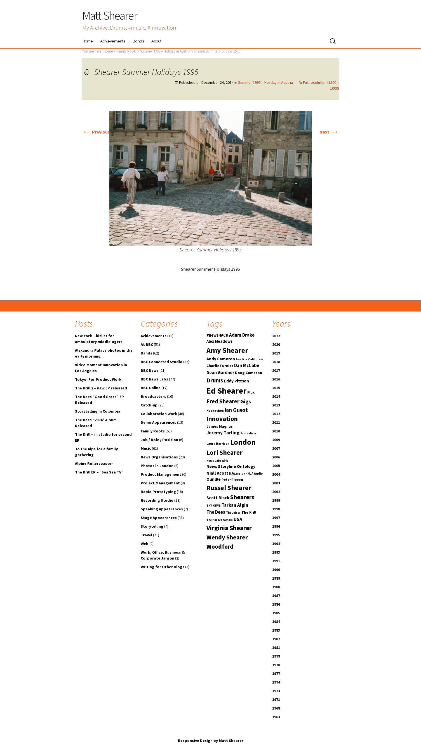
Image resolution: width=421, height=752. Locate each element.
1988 (276, 586)
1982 (276, 638)
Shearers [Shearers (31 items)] (242, 497)
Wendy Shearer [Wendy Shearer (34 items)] (227, 537)
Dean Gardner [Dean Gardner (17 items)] (220, 372)
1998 (276, 508)
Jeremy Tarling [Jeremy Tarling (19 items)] (222, 433)
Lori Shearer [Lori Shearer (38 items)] (224, 452)
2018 (276, 361)
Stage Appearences (159, 517)
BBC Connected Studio (161, 361)
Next (329, 132)
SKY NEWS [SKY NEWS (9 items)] (213, 506)
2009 (276, 439)
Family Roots (153, 431)
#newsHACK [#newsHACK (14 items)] (217, 335)
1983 (276, 630)
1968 (276, 708)
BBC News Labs (154, 379)
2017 (276, 370)
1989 (276, 578)
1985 (276, 612)
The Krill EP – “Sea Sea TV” (99, 472)
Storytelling (152, 526)
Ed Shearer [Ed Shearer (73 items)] (226, 390)
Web (145, 543)
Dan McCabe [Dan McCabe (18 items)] (246, 365)
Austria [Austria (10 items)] (241, 359)
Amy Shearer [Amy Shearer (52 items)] (227, 350)
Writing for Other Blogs (162, 566)
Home (88, 41)
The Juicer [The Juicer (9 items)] (233, 513)
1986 (276, 604)
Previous (96, 132)
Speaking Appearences (162, 508)
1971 (276, 699)
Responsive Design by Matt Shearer (210, 740)
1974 (276, 682)
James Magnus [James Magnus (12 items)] (219, 426)
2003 (276, 483)
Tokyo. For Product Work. (99, 379)
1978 (276, 664)
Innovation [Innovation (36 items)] (222, 419)
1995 (276, 534)
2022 (276, 335)
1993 (276, 552)
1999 (276, 500)
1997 (276, 517)
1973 (276, 690)
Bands (138, 41)
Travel (146, 534)
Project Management (160, 483)
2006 (276, 457)
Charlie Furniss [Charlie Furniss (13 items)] (219, 365)
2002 (276, 491)
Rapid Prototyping (158, 491)
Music (146, 448)
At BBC (147, 344)
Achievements (112, 41)
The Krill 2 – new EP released (101, 388)
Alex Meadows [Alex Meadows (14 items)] (219, 341)
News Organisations (159, 457)
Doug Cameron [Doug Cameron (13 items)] (248, 372)
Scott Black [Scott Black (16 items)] (217, 497)
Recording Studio (157, 500)
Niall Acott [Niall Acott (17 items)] (217, 473)
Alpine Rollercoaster (94, 463)
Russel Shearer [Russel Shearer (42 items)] (228, 487)
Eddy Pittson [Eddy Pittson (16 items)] (236, 381)
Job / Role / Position (159, 439)
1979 (276, 656)
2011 (276, 422)
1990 (276, 569)
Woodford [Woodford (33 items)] (220, 546)
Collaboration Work (159, 413)
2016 (276, 379)
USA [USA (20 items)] (238, 519)
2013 (276, 405)
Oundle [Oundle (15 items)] (213, 479)
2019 (276, 353)
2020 (276, 344)
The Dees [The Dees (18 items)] (215, 512)
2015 (276, 387)
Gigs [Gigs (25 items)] (245, 401)
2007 (276, 448)
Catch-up (149, 405)
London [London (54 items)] (243, 442)
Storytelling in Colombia (97, 411)
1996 (276, 526)
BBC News (150, 370)
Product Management (161, 474)
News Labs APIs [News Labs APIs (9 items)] (217, 461)
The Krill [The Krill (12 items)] (248, 512)
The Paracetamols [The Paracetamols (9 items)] (219, 520)
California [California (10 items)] (256, 359)
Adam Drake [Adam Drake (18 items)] (242, 335)
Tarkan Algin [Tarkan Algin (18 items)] (235, 505)
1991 (276, 560)
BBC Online (151, 387)
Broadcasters (153, 396)
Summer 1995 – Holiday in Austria (165, 51)
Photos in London (157, 465)
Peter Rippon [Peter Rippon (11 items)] (232, 479)
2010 (276, 431)
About (156, 41)
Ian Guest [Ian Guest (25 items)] (236, 409)
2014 (276, 396)
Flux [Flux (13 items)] (251, 392)
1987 (276, 595)
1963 (276, 716)
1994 (276, 543)
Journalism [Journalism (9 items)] (248, 433)
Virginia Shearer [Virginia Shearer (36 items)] (229, 528)
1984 (276, 621)
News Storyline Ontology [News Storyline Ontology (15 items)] (230, 466)
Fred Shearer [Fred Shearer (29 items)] (222, 401)
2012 (276, 413)
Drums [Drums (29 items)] (214, 380)
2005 (276, 465)
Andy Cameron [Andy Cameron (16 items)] (220, 358)
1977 (276, 673)
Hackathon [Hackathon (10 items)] (215, 411)
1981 (276, 647)
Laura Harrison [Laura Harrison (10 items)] (217, 444)
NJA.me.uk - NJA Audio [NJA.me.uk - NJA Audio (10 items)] (246, 473)
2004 (276, 474)
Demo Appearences (158, 422)
